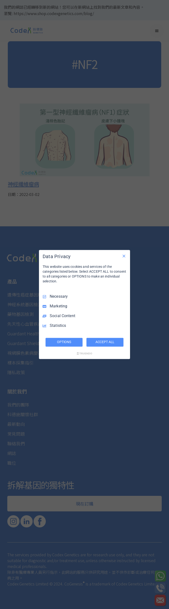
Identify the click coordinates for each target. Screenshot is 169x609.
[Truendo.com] (84, 353)
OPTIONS (64, 342)
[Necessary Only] (124, 256)
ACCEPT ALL (105, 342)
